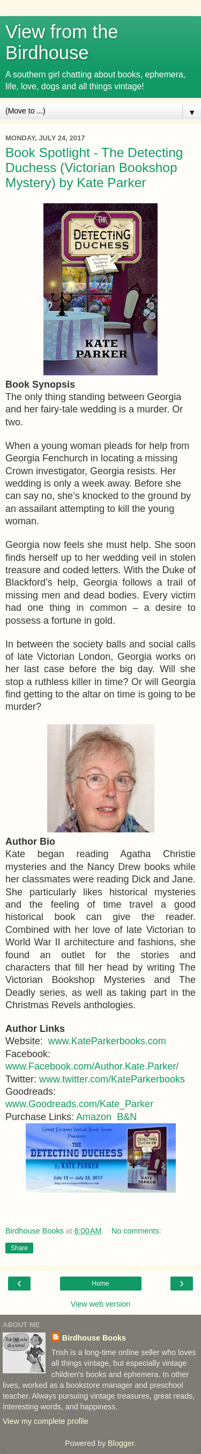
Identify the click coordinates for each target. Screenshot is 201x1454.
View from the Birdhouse (61, 42)
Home (100, 1283)
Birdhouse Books (94, 1338)
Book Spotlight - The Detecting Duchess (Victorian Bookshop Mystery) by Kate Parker (94, 167)
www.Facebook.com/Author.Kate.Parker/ (91, 1066)
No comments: (136, 1231)
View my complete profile (45, 1421)
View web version (101, 1304)
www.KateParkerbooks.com (107, 1041)
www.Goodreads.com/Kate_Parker (79, 1104)
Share (19, 1248)
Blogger (121, 1443)
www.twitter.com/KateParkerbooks (112, 1079)
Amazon (93, 1116)
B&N (127, 1116)
